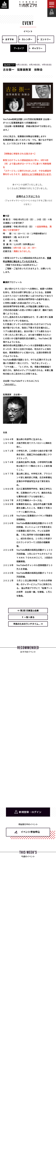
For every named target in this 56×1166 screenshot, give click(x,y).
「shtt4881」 (9, 384)
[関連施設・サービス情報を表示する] (4, 4)
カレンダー (27, 39)
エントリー (45, 39)
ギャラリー (37, 48)
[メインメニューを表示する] (51, 4)
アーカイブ (19, 48)
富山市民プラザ (28, 4)
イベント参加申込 (30, 832)
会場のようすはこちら (28, 196)
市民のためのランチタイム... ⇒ (28, 623)
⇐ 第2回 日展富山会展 (28, 610)
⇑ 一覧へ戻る (28, 617)
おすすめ (9, 39)
